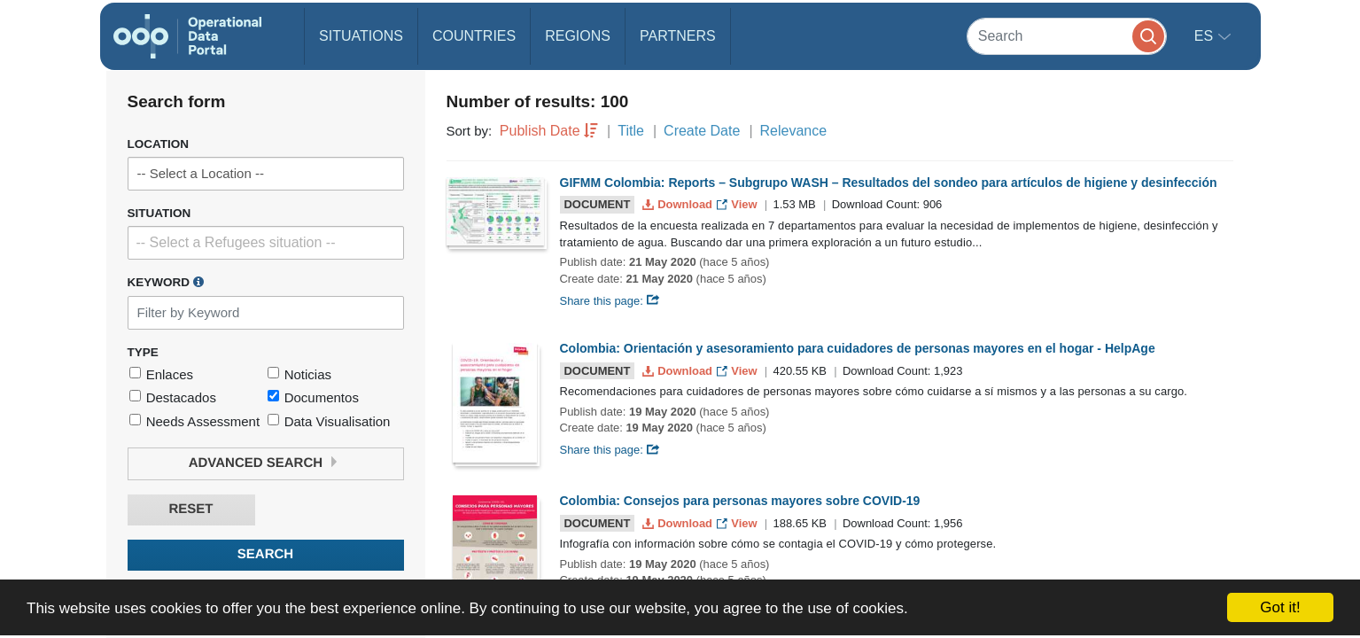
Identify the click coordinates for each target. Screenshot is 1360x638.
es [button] (1205, 35)
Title (631, 130)
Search (265, 554)
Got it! (1280, 607)
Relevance (794, 130)
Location (159, 144)
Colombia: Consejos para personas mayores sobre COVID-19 (740, 501)
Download (679, 204)
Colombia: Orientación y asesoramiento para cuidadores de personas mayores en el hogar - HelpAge (857, 348)
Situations (361, 35)
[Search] (1067, 36)
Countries (474, 35)
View (738, 204)
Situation (159, 213)
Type (143, 352)
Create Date (702, 130)
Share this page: (610, 300)
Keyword (166, 282)
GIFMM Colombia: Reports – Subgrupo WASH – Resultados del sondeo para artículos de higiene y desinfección (888, 182)
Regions (577, 35)
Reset (190, 509)
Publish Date (540, 130)
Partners (678, 35)
